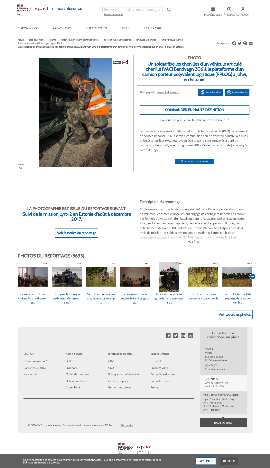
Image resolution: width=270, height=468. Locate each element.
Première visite (159, 368)
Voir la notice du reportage (76, 233)
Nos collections (36, 39)
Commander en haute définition (194, 110)
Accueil (21, 39)
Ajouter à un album (210, 92)
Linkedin (183, 335)
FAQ (68, 361)
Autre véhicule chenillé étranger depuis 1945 (40, 43)
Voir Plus (193, 241)
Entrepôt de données (163, 374)
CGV (111, 361)
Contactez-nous (160, 381)
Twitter (175, 335)
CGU (111, 368)
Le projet (156, 361)
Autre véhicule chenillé (172, 39)
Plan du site (126, 425)
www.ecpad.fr (31, 374)
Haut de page (223, 422)
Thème (52, 39)
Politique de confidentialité (123, 374)
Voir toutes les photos (235, 314)
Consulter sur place (34, 368)
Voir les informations (194, 161)
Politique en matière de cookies (41, 463)
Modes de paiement (77, 374)
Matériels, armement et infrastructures (80, 39)
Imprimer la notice (237, 92)
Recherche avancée (113, 14)
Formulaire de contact (216, 369)
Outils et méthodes (77, 381)
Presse (154, 387)
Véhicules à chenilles (145, 39)
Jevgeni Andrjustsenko (168, 92)
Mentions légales (118, 381)
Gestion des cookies (119, 387)
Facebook (168, 335)
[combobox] (132, 9)
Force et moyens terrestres (117, 39)
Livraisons (72, 368)
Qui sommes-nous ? (35, 361)
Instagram (190, 335)
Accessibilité (73, 387)
